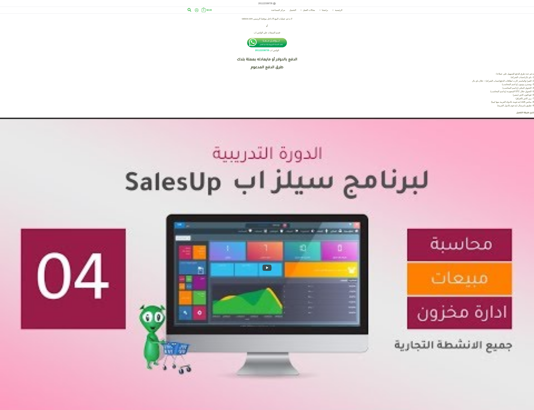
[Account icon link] (197, 10)
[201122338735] (267, 3)
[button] (333, 10)
